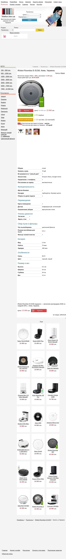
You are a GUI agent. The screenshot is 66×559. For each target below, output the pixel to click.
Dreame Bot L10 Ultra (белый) (23, 396)
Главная (4, 550)
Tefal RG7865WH (53, 368)
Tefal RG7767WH (23, 506)
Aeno (3, 127)
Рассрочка (26, 550)
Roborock (4, 108)
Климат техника (15, 4)
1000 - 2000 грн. (6, 76)
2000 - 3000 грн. (6, 80)
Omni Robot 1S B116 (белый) (53, 341)
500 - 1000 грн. (6, 73)
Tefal (2, 117)
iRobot (3, 120)
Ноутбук (39, 4)
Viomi (3, 114)
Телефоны (4, 2)
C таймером (5, 136)
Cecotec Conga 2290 (53, 396)
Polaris (3, 105)
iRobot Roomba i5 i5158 (43, 520)
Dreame (3, 99)
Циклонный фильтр (8, 139)
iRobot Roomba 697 (53, 451)
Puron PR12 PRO (38, 479)
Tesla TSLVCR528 (23, 341)
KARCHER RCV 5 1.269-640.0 (23, 450)
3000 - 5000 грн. (6, 83)
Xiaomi (3, 96)
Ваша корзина (14, 33)
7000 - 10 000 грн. (7, 89)
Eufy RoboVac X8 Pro (38, 396)
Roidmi (3, 102)
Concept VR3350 (52, 506)
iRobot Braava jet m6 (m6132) (23, 367)
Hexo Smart (38, 451)
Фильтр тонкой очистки (6, 133)
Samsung (4, 111)
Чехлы (21, 2)
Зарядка (28, 2)
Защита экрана (38, 2)
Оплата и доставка (38, 550)
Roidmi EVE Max (23, 424)
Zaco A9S (38, 423)
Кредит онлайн (15, 550)
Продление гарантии (55, 550)
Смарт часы (58, 2)
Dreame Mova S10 (53, 423)
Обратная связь (7, 554)
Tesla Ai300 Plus (38, 341)
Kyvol (3, 123)
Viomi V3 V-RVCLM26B (23, 478)
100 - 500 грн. (6, 70)
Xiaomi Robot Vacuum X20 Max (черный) (53, 478)
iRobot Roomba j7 (38, 506)
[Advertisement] (33, 52)
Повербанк (13, 2)
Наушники (48, 2)
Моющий (4, 130)
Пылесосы (4, 4)
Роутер (32, 4)
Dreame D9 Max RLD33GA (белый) (38, 366)
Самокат (25, 4)
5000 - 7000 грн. (6, 86)
